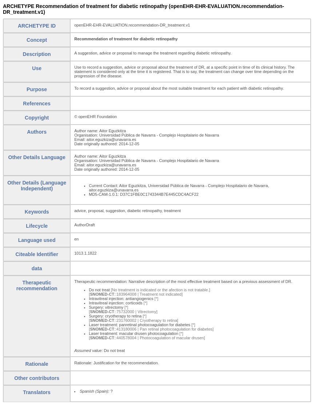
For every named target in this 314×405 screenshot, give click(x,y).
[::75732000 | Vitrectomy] (123, 311)
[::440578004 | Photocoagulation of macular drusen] (147, 338)
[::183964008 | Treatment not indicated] (136, 294)
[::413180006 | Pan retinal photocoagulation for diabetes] (151, 329)
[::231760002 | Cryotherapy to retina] (133, 320)
